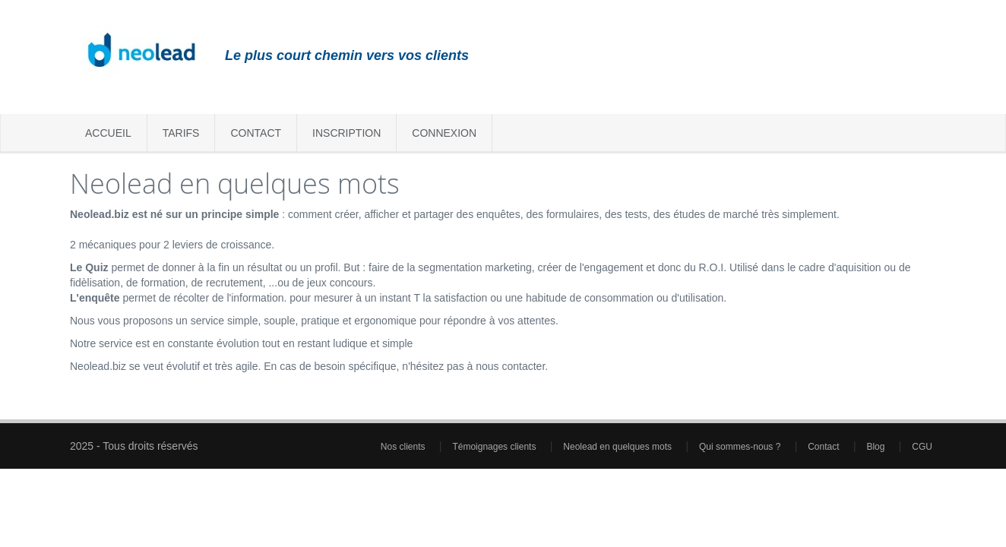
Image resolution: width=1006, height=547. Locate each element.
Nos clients (404, 446)
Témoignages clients (495, 446)
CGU (922, 446)
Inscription (346, 133)
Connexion (444, 133)
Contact (255, 133)
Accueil (108, 133)
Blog (876, 446)
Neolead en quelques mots (618, 446)
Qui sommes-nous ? (741, 446)
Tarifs (181, 133)
